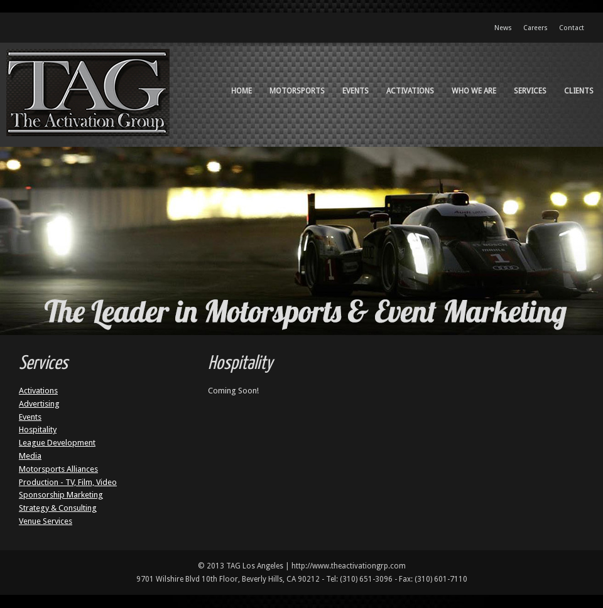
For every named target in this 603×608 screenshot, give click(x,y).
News (503, 28)
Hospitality (38, 429)
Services (530, 91)
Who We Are (474, 91)
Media (30, 456)
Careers (535, 28)
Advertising (39, 403)
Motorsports (297, 91)
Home (241, 91)
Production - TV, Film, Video (68, 482)
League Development (57, 442)
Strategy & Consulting (58, 508)
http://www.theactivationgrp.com (348, 566)
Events (355, 91)
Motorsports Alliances (58, 469)
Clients (579, 91)
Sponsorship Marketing (61, 494)
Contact (571, 28)
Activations (410, 91)
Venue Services (45, 521)
